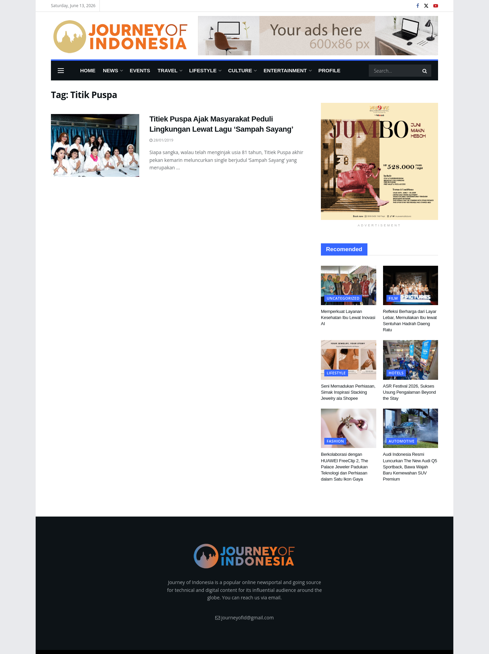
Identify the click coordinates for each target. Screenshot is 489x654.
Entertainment (285, 70)
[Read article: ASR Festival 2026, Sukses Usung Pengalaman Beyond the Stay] (410, 359)
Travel (168, 70)
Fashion (335, 441)
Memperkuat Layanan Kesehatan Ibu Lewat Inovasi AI (348, 317)
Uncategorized (343, 298)
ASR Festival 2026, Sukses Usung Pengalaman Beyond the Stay (409, 392)
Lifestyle (203, 70)
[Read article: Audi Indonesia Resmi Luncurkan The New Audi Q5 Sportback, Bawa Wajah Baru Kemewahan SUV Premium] (410, 428)
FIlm (393, 298)
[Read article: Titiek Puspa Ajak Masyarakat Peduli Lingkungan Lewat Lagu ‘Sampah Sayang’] (95, 145)
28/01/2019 (161, 140)
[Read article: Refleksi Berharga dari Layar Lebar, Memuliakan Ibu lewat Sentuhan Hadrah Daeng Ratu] (410, 285)
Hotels (396, 372)
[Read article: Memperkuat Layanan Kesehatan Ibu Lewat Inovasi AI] (348, 285)
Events (140, 70)
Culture (240, 70)
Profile (330, 70)
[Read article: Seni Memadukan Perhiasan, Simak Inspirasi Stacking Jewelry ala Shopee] (348, 359)
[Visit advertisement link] (318, 36)
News (110, 70)
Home (87, 70)
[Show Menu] (61, 70)
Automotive (402, 441)
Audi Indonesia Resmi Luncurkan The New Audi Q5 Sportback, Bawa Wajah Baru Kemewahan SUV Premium (410, 467)
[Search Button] (425, 70)
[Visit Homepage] (119, 35)
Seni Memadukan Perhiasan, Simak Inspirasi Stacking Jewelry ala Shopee (348, 392)
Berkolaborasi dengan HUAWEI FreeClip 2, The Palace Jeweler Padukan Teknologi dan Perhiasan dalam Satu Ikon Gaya (344, 467)
